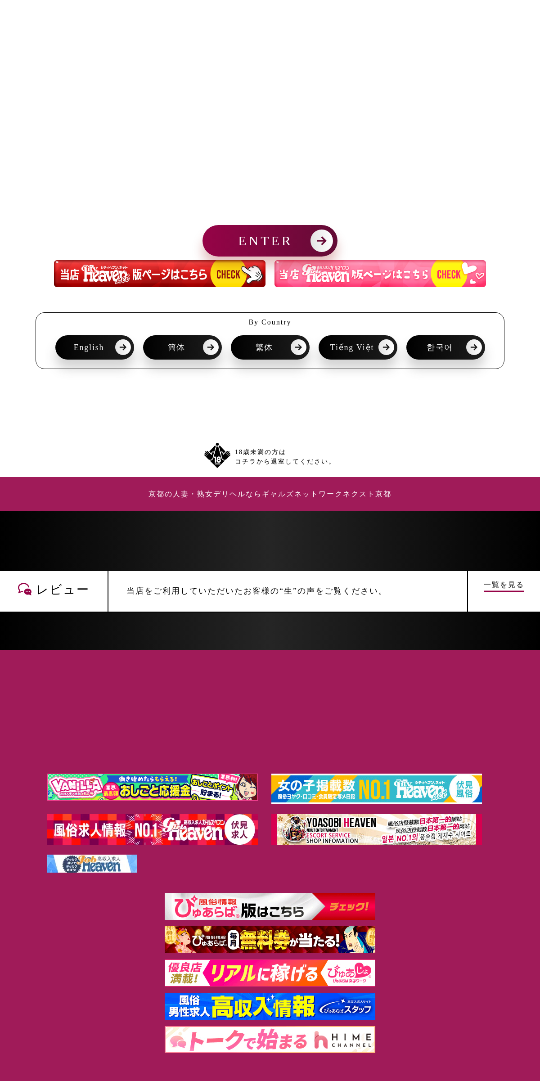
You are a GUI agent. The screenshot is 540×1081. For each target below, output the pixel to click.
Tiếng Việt (352, 347)
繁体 (265, 347)
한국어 (440, 347)
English (89, 347)
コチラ (245, 461)
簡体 (177, 347)
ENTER (265, 240)
